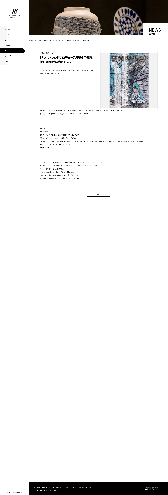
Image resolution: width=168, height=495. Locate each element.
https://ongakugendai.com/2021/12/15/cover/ (57, 172)
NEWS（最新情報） (43, 40)
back (98, 194)
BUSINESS (8, 30)
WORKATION (53, 490)
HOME (31, 40)
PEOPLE (7, 35)
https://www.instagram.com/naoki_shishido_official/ (60, 178)
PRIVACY (88, 487)
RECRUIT (8, 56)
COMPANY (8, 45)
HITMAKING (43, 490)
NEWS (7, 51)
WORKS (7, 40)
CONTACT (8, 61)
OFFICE (36, 490)
